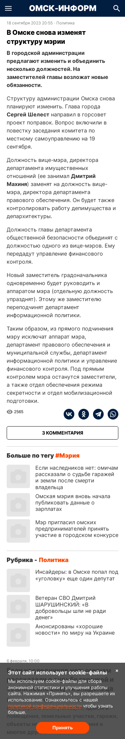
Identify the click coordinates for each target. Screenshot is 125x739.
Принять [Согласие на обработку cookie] (62, 727)
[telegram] (96, 414)
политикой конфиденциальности (45, 706)
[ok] (81, 414)
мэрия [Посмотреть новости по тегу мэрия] (69, 455)
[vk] (69, 414)
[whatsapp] (111, 414)
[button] (8, 8)
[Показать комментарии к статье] (62, 433)
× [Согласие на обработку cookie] (117, 670)
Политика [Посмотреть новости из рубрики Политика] (65, 23)
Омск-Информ (62, 8)
